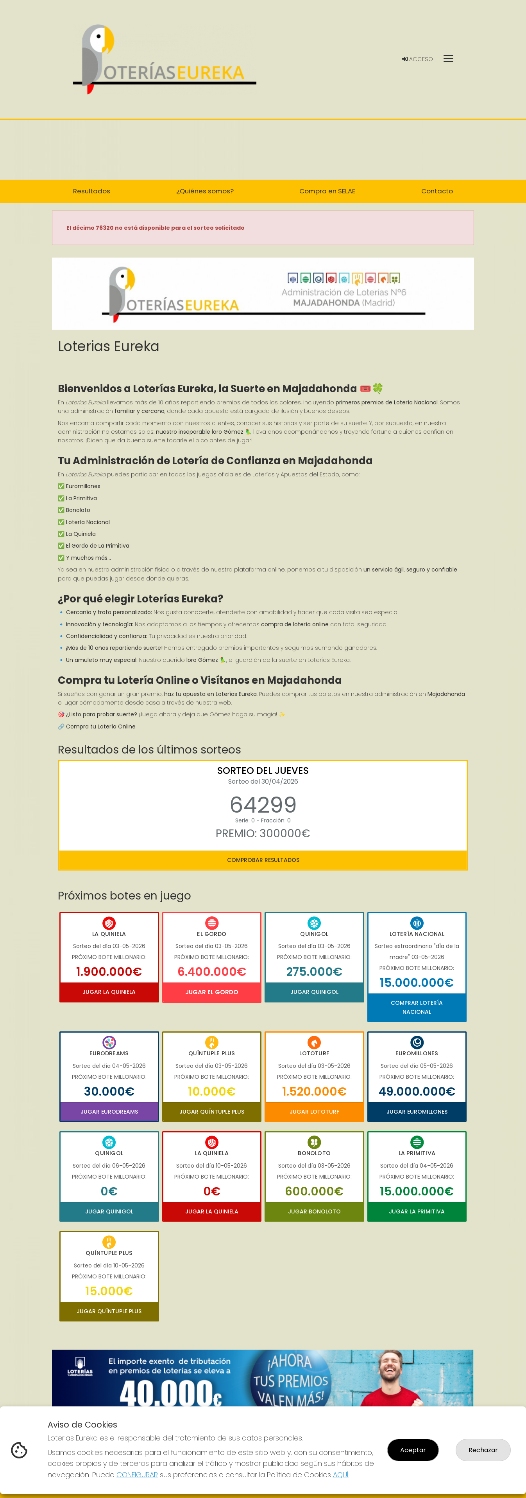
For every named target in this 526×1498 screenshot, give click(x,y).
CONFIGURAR (137, 1475)
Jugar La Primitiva (417, 1211)
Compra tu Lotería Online (101, 726)
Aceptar (413, 1450)
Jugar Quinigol (314, 992)
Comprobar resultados (263, 860)
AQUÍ (341, 1475)
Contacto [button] (437, 191)
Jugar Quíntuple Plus (211, 1112)
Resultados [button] (91, 191)
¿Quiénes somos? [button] (205, 191)
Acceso (417, 59)
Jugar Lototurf (314, 1112)
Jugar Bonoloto (314, 1211)
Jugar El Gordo (211, 992)
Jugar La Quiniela (109, 992)
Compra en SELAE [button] (327, 191)
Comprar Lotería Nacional (417, 1007)
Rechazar (483, 1450)
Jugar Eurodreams (109, 1112)
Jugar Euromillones (416, 1112)
